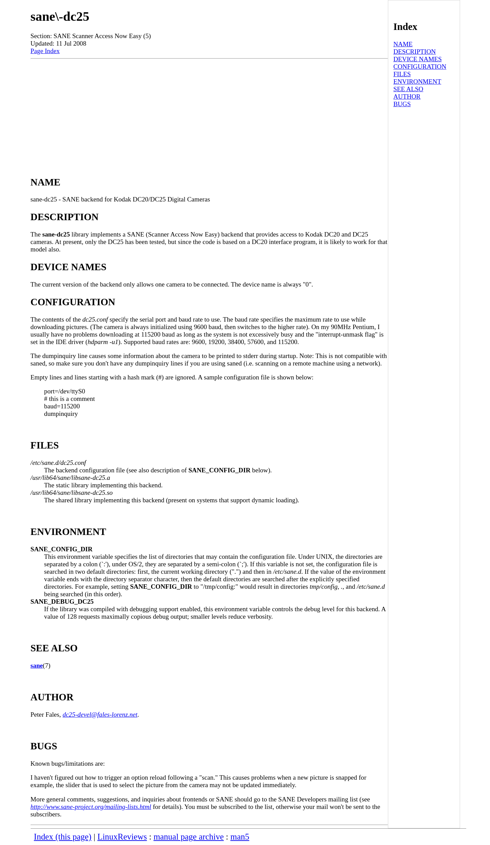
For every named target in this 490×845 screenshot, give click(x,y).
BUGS (402, 104)
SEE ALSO (408, 89)
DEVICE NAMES (417, 59)
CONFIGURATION (419, 66)
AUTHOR (407, 96)
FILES (402, 74)
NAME (403, 44)
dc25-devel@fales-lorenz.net (100, 714)
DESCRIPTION (414, 51)
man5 (239, 836)
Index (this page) (63, 836)
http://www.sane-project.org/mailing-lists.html (91, 806)
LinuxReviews (122, 836)
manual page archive (188, 836)
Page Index (45, 50)
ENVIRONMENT (417, 81)
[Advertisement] (209, 110)
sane (37, 665)
